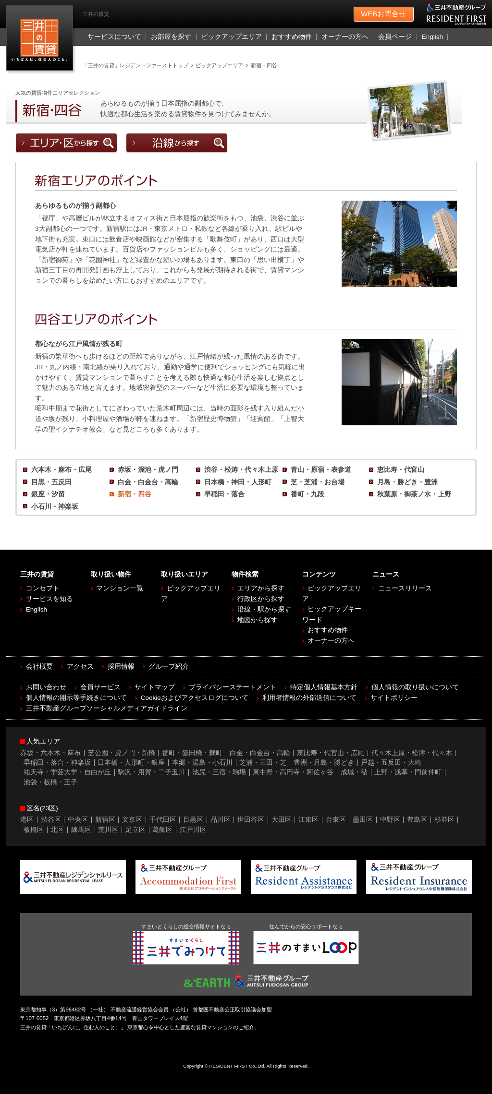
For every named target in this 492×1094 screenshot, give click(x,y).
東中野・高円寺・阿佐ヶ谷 (293, 772)
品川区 (220, 819)
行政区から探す (260, 598)
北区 (57, 829)
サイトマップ (155, 687)
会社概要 (39, 666)
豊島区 (417, 819)
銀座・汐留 (48, 494)
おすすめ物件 (291, 36)
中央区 (78, 819)
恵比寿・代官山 (400, 469)
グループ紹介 (168, 666)
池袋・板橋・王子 (50, 782)
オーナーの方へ (345, 36)
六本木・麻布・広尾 (61, 469)
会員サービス (100, 687)
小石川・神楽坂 (54, 506)
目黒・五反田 (51, 482)
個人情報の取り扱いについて (415, 687)
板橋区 (34, 829)
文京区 (132, 819)
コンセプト (43, 588)
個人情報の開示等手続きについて (76, 697)
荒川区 (108, 829)
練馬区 (81, 829)
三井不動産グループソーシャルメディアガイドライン (106, 708)
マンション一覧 (119, 588)
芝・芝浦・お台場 (317, 482)
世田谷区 (250, 819)
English (432, 36)
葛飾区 (162, 829)
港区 (27, 819)
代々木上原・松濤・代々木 (411, 753)
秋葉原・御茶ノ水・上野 (414, 494)
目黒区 (193, 819)
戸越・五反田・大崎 (391, 762)
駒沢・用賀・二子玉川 (151, 772)
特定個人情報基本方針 (323, 687)
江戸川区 (193, 829)
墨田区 (363, 819)
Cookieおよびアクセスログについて (194, 697)
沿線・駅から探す (264, 609)
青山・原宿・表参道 (321, 469)
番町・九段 (307, 494)
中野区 (390, 819)
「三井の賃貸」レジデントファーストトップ (135, 65)
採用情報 (121, 666)
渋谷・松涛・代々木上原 (241, 469)
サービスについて (114, 36)
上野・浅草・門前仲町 (408, 772)
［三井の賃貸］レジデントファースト (41, 40)
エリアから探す (260, 588)
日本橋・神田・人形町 (237, 482)
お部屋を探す (171, 36)
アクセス (80, 666)
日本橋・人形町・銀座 (131, 762)
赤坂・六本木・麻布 (50, 753)
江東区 (308, 819)
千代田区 (162, 819)
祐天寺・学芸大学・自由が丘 (67, 772)
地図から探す (257, 620)
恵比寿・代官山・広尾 (330, 753)
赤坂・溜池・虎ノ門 (148, 469)
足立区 (135, 829)
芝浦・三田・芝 (262, 762)
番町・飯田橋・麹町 (192, 753)
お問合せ (383, 14)
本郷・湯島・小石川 (202, 762)
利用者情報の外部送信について (309, 697)
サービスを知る (49, 598)
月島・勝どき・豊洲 (407, 482)
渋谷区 (51, 819)
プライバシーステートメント (232, 687)
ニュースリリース (405, 588)
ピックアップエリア (231, 36)
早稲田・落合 (224, 494)
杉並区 (444, 819)
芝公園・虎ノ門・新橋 (121, 753)
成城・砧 (354, 772)
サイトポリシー (394, 697)
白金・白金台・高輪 (148, 482)
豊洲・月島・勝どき (324, 762)
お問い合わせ (46, 687)
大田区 (281, 819)
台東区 (336, 819)
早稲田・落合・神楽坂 (57, 762)
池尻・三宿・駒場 (219, 772)
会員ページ (395, 36)
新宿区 (105, 819)
